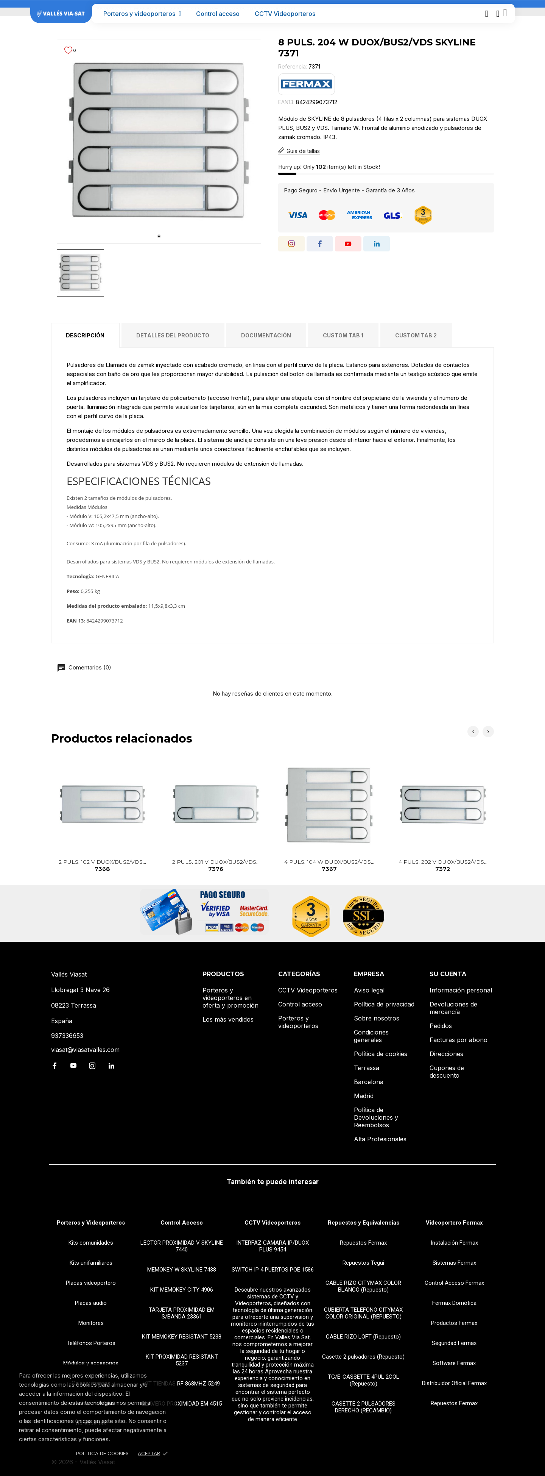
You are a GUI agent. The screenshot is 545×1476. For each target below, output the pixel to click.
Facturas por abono (458, 1040)
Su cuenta (448, 974)
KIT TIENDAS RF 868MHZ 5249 (181, 1383)
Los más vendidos (228, 1019)
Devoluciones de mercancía (453, 1008)
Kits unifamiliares (91, 1262)
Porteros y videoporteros (142, 13)
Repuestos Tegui (363, 1262)
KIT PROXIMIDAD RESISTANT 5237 (182, 1360)
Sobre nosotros (376, 1018)
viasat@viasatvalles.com (85, 1049)
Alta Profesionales (380, 1139)
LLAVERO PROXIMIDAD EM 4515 (182, 1403)
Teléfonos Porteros (91, 1343)
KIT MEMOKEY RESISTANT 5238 (181, 1336)
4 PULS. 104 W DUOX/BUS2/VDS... (329, 866)
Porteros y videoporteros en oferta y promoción (230, 997)
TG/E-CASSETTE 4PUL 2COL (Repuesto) (363, 1380)
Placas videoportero (91, 1282)
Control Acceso (181, 1222)
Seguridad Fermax (454, 1343)
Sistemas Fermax (454, 1262)
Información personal (461, 990)
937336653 (67, 1035)
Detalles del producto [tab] (172, 335)
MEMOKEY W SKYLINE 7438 (181, 1269)
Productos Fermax (454, 1323)
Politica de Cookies (102, 1453)
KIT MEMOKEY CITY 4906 (181, 1289)
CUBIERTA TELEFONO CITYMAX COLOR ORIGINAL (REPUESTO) (363, 1313)
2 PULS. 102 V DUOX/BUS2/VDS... (102, 866)
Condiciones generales (371, 1036)
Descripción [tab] (85, 335)
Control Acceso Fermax (454, 1282)
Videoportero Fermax (454, 1222)
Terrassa (366, 1068)
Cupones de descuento (447, 1071)
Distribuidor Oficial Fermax (454, 1383)
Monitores (91, 1323)
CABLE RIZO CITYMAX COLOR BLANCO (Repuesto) (363, 1286)
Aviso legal (369, 990)
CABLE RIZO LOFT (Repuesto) (363, 1336)
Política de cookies (380, 1054)
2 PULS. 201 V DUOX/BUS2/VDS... (216, 866)
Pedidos (441, 1026)
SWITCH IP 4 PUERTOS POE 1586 (273, 1269)
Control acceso (218, 13)
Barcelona (368, 1082)
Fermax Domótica (454, 1303)
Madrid (364, 1096)
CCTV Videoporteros (285, 13)
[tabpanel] (159, 141)
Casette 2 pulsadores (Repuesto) (363, 1356)
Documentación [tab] (266, 335)
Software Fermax (454, 1363)
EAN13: (286, 102)
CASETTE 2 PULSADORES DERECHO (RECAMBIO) (364, 1407)
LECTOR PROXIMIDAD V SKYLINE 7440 (181, 1246)
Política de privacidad (384, 1004)
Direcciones (446, 1054)
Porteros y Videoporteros (91, 1222)
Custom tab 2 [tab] (416, 335)
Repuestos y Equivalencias (363, 1222)
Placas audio (91, 1303)
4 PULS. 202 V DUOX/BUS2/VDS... (443, 866)
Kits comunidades (91, 1242)
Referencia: (292, 66)
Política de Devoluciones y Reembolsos (376, 1117)
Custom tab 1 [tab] (343, 335)
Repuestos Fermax (363, 1242)
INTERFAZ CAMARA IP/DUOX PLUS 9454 (272, 1246)
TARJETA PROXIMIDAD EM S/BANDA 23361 (182, 1313)
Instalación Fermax (454, 1242)
